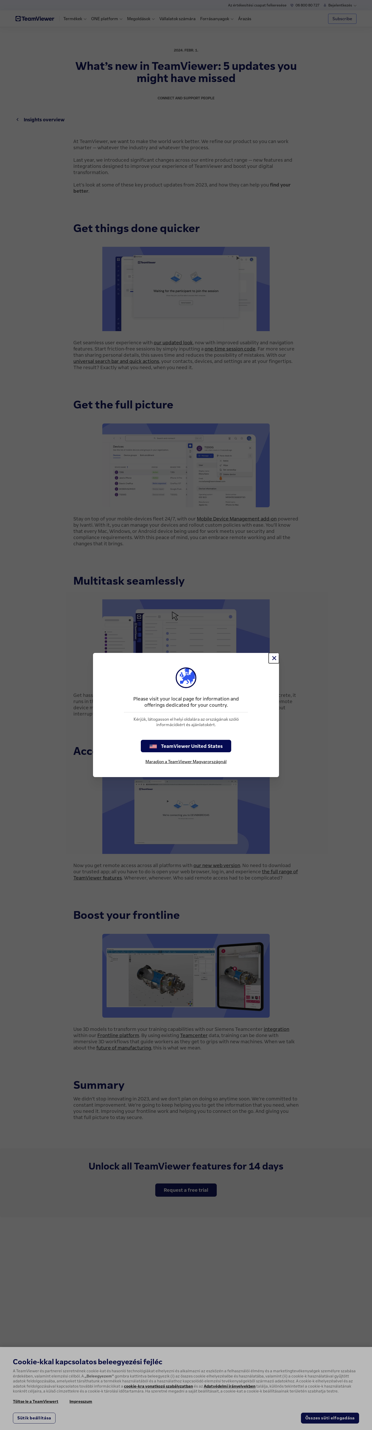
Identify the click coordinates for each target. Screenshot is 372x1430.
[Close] (274, 658)
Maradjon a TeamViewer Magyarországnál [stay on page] (186, 761)
